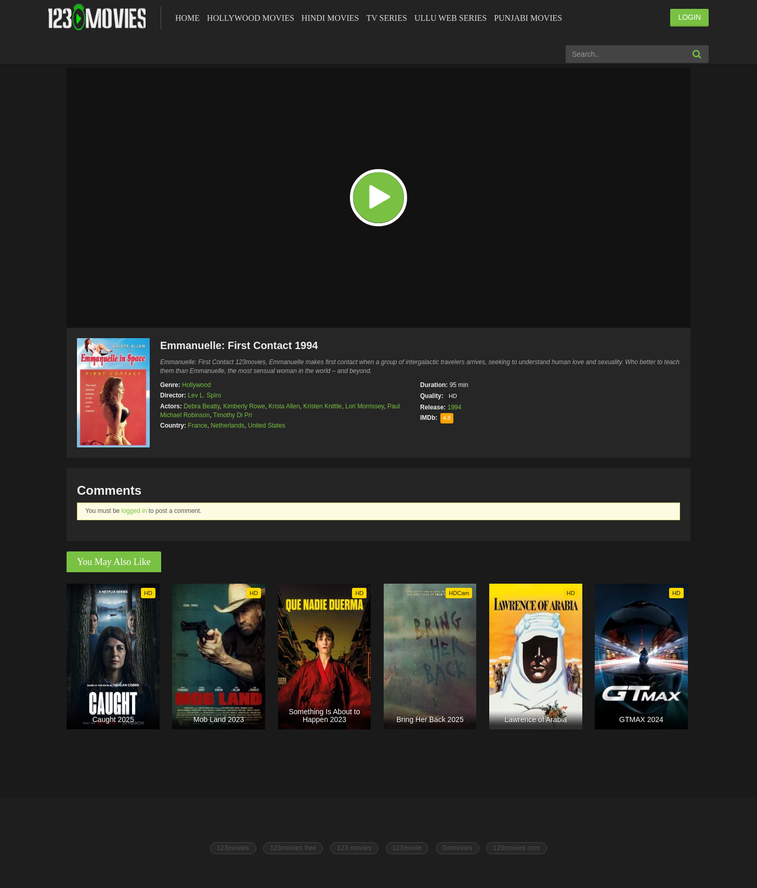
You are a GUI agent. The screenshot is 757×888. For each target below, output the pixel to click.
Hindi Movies (330, 18)
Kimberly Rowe (244, 406)
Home (187, 18)
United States (266, 425)
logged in (134, 510)
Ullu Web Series (450, 18)
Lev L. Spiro (204, 395)
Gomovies (457, 848)
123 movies (354, 848)
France (197, 425)
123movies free (293, 848)
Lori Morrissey (364, 406)
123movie (407, 848)
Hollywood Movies (250, 18)
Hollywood (196, 385)
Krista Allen (284, 406)
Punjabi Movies (528, 18)
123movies (233, 848)
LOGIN (689, 17)
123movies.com (516, 848)
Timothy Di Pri (232, 415)
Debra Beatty (201, 406)
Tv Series (386, 18)
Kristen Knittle (322, 406)
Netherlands (227, 425)
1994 (455, 407)
